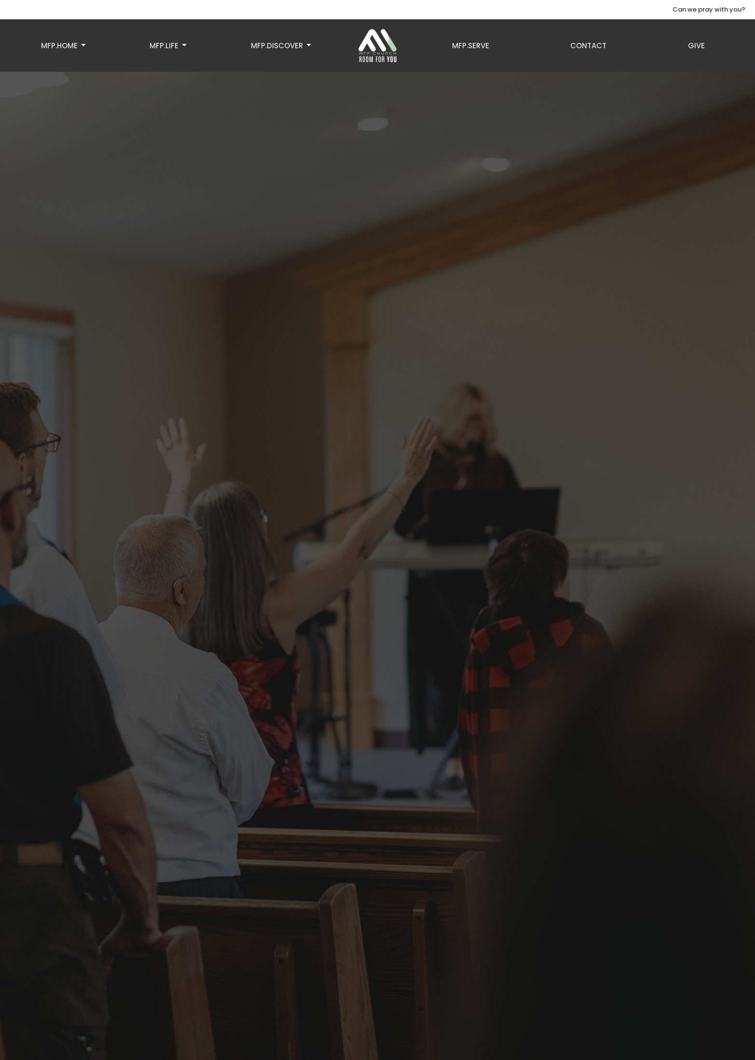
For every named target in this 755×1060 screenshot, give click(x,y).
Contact (588, 46)
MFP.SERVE (470, 46)
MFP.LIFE (169, 46)
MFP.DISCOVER (282, 46)
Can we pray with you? (709, 9)
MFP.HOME (64, 46)
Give (696, 46)
